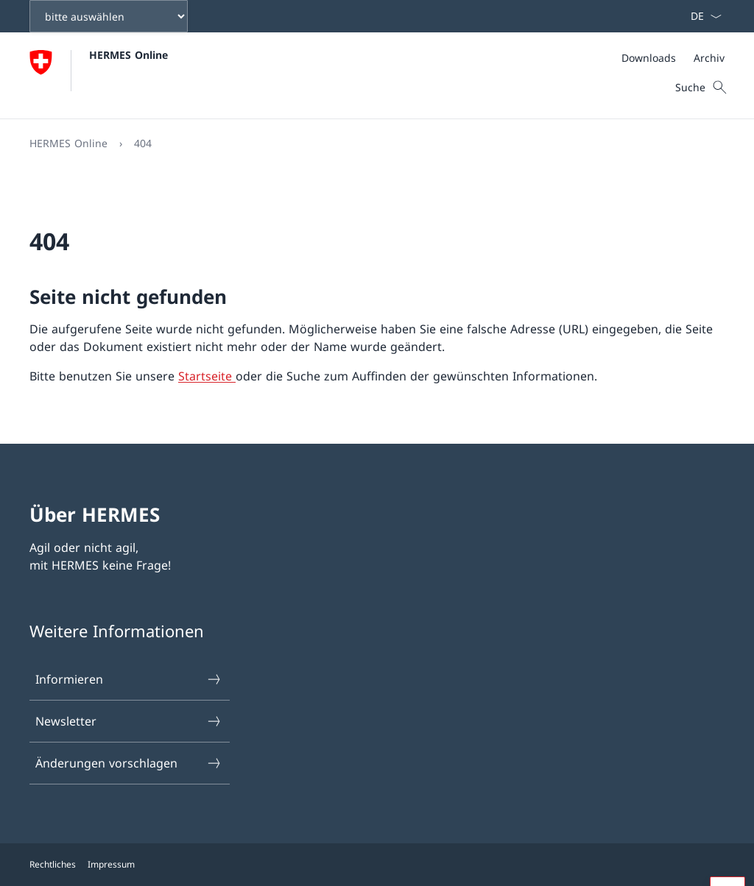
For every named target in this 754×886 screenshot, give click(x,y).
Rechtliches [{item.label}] (52, 864)
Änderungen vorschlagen (128, 763)
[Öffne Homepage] (98, 75)
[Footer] (377, 864)
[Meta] (673, 57)
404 (143, 143)
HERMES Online (128, 55)
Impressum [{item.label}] (111, 864)
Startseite (207, 376)
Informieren (128, 679)
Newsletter (128, 721)
